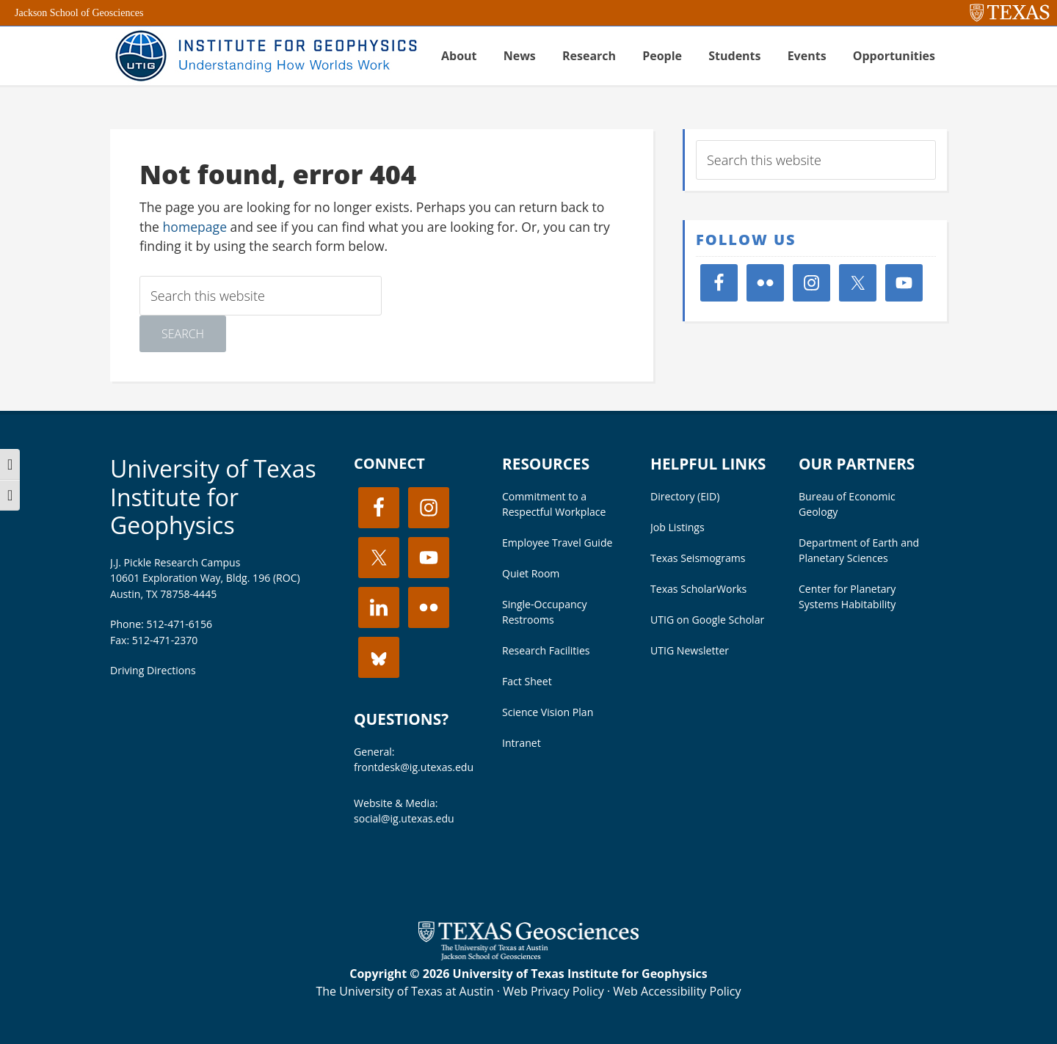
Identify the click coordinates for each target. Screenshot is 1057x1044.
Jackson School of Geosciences (79, 12)
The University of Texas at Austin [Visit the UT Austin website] (404, 991)
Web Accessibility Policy (677, 991)
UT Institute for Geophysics (264, 55)
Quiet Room (530, 573)
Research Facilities (546, 650)
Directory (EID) (684, 496)
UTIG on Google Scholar (707, 620)
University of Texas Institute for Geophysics (213, 497)
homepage (195, 227)
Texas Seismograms (698, 558)
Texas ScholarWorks (698, 589)
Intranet (521, 743)
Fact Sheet (527, 681)
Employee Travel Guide (557, 543)
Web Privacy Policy (553, 991)
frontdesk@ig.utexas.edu (413, 767)
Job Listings (677, 527)
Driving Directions (153, 670)
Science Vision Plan (547, 712)
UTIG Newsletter (689, 650)
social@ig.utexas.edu (404, 818)
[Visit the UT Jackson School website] (528, 956)
